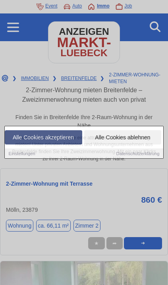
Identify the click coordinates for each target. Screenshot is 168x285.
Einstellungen (22, 153)
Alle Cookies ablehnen (122, 137)
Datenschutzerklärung (138, 153)
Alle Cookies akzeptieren (43, 137)
